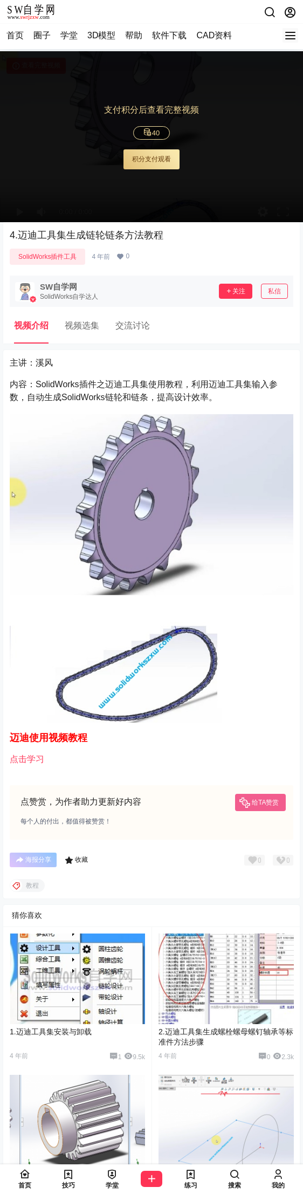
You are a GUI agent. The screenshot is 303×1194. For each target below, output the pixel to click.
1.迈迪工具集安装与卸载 (51, 1031)
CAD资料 (214, 35)
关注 (235, 291)
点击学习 (27, 759)
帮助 (133, 35)
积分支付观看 (151, 159)
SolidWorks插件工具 (47, 256)
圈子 (42, 35)
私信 (274, 291)
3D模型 (101, 35)
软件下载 (169, 35)
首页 (15, 35)
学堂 (69, 35)
